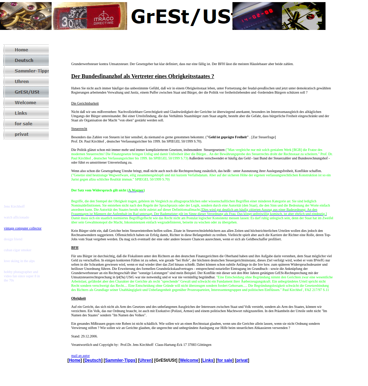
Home (74, 360)
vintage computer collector (22, 228)
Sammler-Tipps (120, 360)
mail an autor (80, 355)
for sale (224, 360)
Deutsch (93, 360)
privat (242, 360)
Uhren (145, 360)
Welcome (189, 360)
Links (207, 360)
